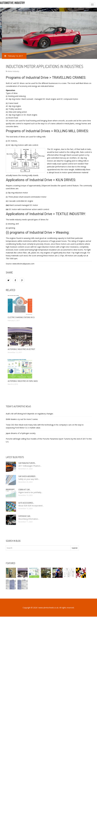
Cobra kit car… (24, 489)
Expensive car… (24, 516)
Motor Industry (13, 71)
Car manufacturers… (27, 463)
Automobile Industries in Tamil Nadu (23, 381)
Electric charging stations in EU (21, 317)
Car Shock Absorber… (27, 476)
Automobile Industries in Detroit (21, 349)
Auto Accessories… (26, 503)
